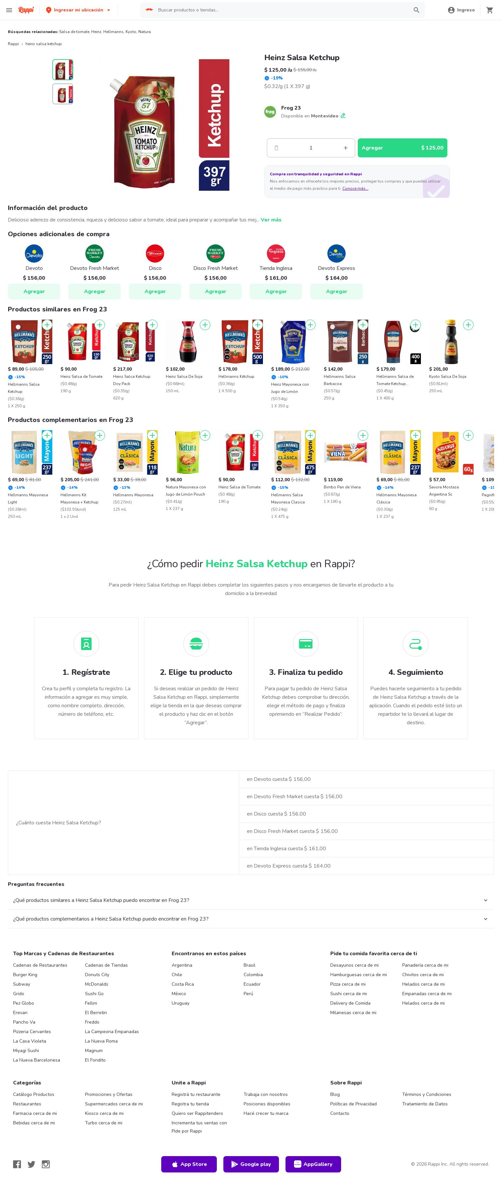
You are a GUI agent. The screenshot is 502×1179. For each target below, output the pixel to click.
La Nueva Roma (101, 1041)
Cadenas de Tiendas (106, 965)
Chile (177, 975)
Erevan (20, 1013)
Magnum (94, 1050)
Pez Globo (23, 1003)
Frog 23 (291, 108)
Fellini (91, 1003)
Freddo (92, 1022)
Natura (144, 31)
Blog (335, 1094)
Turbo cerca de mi (103, 1123)
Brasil (249, 965)
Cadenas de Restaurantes (40, 965)
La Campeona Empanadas (112, 1032)
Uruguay (180, 1003)
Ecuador (252, 984)
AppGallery (313, 1164)
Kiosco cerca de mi (104, 1113)
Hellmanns (113, 31)
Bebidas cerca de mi (34, 1123)
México (179, 994)
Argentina (182, 965)
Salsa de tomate (74, 31)
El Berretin (96, 1013)
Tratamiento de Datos (425, 1104)
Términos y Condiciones (426, 1094)
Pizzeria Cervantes (32, 1032)
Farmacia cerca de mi (35, 1113)
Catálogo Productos (33, 1094)
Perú (248, 994)
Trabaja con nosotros (266, 1094)
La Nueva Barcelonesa (36, 1060)
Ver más (271, 219)
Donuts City (97, 975)
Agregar (34, 291)
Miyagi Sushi (26, 1050)
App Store (189, 1164)
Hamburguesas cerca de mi (358, 975)
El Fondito (95, 1060)
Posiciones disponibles (267, 1104)
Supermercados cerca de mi (114, 1104)
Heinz (96, 31)
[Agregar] (47, 325)
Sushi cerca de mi (348, 994)
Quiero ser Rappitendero (197, 1113)
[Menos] (276, 147)
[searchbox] (281, 10)
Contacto (339, 1113)
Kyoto (131, 31)
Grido (18, 994)
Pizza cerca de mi (348, 984)
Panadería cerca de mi (425, 965)
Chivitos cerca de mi (423, 975)
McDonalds (96, 984)
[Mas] (345, 147)
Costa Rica (183, 984)
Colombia (253, 975)
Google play (251, 1164)
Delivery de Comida (350, 1003)
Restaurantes (27, 1104)
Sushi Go (94, 994)
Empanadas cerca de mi (427, 994)
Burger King (25, 975)
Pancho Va (24, 1022)
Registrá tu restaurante (196, 1094)
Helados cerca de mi (423, 984)
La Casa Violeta (29, 1041)
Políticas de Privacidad (353, 1104)
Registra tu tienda (190, 1104)
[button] (79, 10)
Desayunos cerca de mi (354, 965)
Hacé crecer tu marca (266, 1113)
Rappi (13, 43)
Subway (21, 984)
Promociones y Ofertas (108, 1094)
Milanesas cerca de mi (353, 1013)
